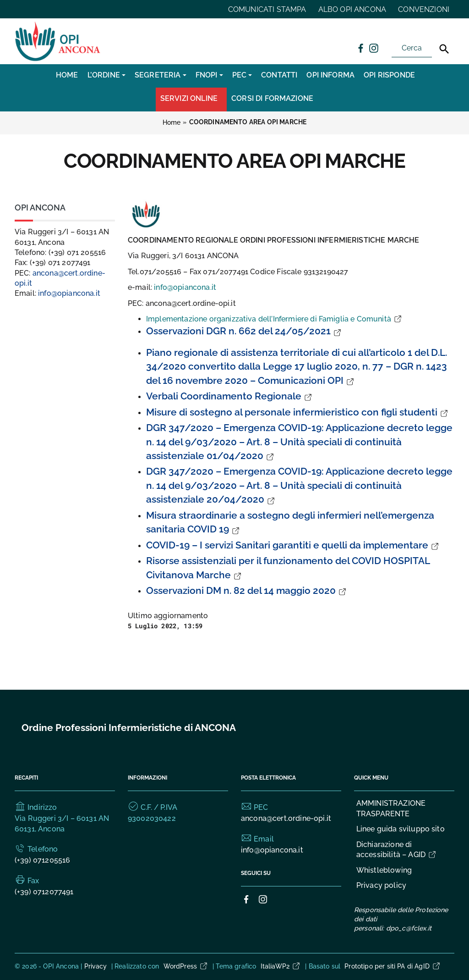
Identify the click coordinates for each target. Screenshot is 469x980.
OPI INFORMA (330, 75)
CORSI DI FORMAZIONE (272, 98)
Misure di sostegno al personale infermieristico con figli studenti (297, 412)
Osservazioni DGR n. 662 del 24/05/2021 (244, 331)
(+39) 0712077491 (44, 891)
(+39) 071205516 (42, 860)
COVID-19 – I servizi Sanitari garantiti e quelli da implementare (293, 545)
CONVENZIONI (423, 9)
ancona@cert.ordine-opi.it (286, 818)
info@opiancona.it (185, 287)
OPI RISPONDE (389, 75)
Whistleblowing (384, 870)
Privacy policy (381, 885)
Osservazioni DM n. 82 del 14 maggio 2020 (246, 590)
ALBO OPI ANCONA (352, 9)
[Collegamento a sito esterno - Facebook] (360, 47)
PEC (239, 75)
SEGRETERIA (158, 75)
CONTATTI (279, 75)
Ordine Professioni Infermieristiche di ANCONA (129, 727)
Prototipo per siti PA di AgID (392, 966)
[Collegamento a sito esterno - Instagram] (373, 47)
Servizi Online (189, 98)
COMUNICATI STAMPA (267, 9)
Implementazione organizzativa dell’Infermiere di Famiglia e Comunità (274, 319)
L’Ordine (103, 75)
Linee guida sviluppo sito (400, 829)
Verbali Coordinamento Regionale (229, 396)
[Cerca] (444, 49)
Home (67, 75)
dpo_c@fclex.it (408, 928)
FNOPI (207, 75)
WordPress (186, 966)
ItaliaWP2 (281, 966)
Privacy (95, 966)
